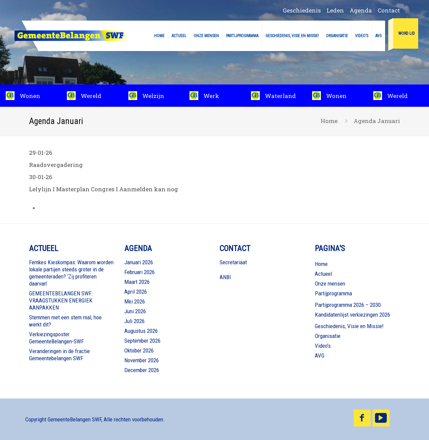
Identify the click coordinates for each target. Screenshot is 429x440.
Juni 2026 (135, 311)
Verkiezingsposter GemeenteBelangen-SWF (56, 338)
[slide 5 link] (275, 95)
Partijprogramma (333, 293)
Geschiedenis (302, 10)
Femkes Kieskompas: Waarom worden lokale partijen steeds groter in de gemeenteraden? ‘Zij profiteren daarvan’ (71, 273)
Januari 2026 (138, 262)
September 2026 (142, 340)
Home (329, 121)
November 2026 (141, 360)
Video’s (323, 345)
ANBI (225, 277)
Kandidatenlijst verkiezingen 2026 (352, 314)
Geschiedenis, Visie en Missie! (349, 326)
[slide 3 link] (153, 95)
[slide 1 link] (337, 95)
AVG (319, 355)
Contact (389, 10)
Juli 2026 (134, 321)
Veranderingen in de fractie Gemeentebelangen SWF (59, 355)
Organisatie (327, 336)
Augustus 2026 (141, 330)
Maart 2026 (137, 281)
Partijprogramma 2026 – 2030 (348, 304)
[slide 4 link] (214, 95)
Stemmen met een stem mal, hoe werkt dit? (65, 321)
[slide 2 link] (91, 95)
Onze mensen (330, 283)
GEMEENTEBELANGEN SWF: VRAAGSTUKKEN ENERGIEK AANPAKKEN (61, 300)
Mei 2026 (134, 301)
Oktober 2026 (139, 350)
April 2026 (135, 291)
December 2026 (141, 370)
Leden (335, 10)
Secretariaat (233, 262)
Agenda (361, 10)
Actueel (323, 273)
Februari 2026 (139, 272)
